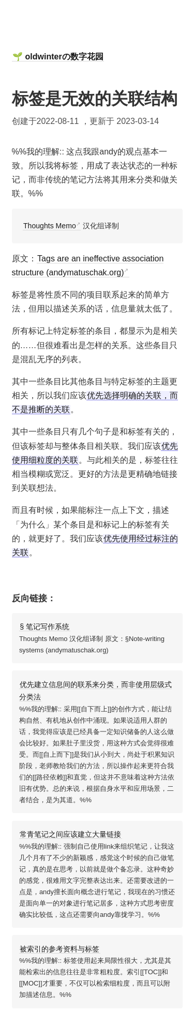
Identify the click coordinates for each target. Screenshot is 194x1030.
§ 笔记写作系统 (44, 626)
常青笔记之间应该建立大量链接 (70, 834)
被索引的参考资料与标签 (59, 949)
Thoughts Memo (49, 226)
